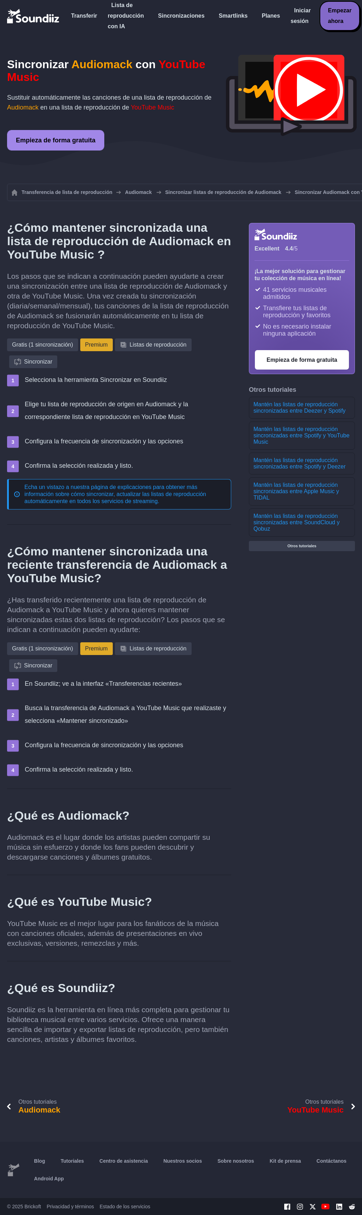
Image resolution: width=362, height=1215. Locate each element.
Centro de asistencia (123, 1161)
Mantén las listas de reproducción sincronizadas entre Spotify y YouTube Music (301, 435)
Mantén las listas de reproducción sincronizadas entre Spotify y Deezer (299, 463)
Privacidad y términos (70, 1206)
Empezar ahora (340, 15)
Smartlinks (233, 16)
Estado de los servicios (125, 1206)
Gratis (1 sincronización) (42, 345)
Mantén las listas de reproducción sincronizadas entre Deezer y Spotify (299, 407)
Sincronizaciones (181, 16)
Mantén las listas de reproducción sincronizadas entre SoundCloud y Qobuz (296, 522)
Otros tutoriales (301, 546)
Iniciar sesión (301, 15)
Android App (49, 1178)
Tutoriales (72, 1161)
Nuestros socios (182, 1161)
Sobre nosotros (235, 1161)
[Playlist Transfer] (33, 16)
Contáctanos (331, 1161)
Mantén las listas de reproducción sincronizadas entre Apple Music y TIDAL (296, 491)
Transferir (84, 16)
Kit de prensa (285, 1161)
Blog (39, 1161)
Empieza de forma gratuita (55, 140)
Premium (96, 345)
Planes (271, 16)
